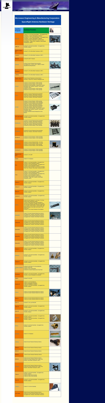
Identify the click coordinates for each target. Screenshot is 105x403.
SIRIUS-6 (17, 366)
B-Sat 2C (17, 64)
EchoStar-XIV (18, 143)
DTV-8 (16, 95)
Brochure (45, 10)
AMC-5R (17, 38)
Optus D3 (17, 317)
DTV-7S (16, 86)
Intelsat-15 (17, 255)
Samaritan (17, 333)
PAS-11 (16, 325)
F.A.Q (50, 10)
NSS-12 (16, 292)
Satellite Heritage (26, 10)
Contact (55, 10)
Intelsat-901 (17, 215)
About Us (19, 10)
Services (39, 10)
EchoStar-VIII (17, 123)
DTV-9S (16, 106)
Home (14, 10)
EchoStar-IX (17, 131)
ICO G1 (16, 204)
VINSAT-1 (17, 386)
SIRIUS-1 (17, 341)
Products (34, 10)
